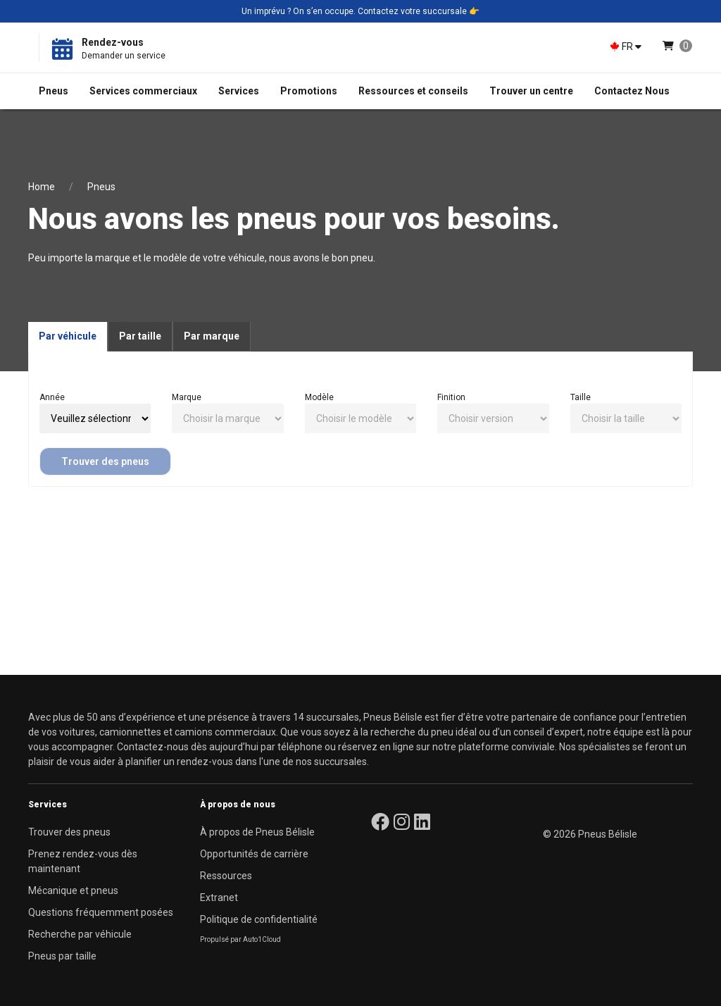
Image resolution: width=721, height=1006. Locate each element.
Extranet (219, 897)
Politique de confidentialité (259, 919)
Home (41, 186)
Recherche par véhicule (80, 934)
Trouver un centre (531, 91)
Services (238, 91)
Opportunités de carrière (254, 853)
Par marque (211, 336)
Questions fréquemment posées (100, 912)
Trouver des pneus (105, 461)
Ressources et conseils (413, 91)
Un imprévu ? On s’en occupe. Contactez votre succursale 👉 (360, 11)
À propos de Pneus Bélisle (257, 832)
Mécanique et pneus (73, 890)
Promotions (308, 91)
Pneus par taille (62, 956)
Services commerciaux (143, 91)
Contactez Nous (632, 91)
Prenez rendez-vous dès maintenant (82, 861)
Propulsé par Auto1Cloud (240, 939)
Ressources (226, 875)
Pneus (53, 91)
